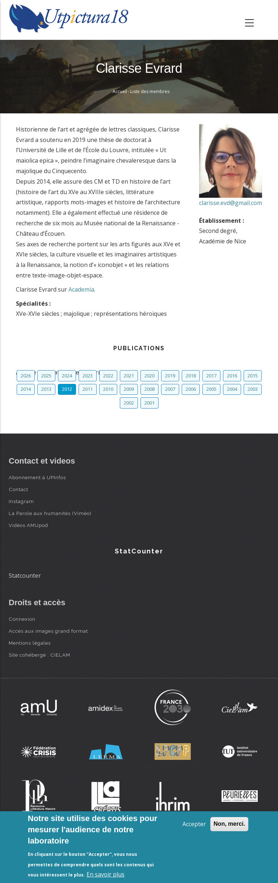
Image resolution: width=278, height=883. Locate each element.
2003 (253, 389)
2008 (149, 389)
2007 (170, 389)
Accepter (194, 824)
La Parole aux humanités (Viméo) (50, 513)
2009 (129, 389)
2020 (149, 375)
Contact (18, 489)
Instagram (21, 501)
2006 (191, 389)
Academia (81, 289)
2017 (211, 375)
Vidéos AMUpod (28, 525)
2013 (46, 389)
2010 (108, 389)
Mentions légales (30, 643)
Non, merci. (229, 824)
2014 (26, 389)
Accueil (120, 91)
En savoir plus (106, 874)
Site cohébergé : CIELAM (39, 655)
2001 (149, 402)
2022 (108, 375)
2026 (26, 375)
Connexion (22, 619)
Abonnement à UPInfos (37, 477)
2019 (170, 375)
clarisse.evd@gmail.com (230, 203)
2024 (67, 375)
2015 (253, 375)
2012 (67, 389)
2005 (211, 389)
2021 (129, 375)
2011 (88, 389)
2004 (232, 389)
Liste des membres (149, 91)
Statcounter (25, 575)
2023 (88, 375)
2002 (129, 402)
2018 (191, 375)
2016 (232, 375)
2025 (46, 375)
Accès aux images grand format (48, 631)
